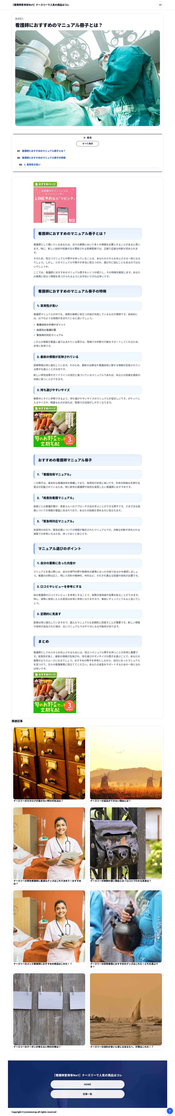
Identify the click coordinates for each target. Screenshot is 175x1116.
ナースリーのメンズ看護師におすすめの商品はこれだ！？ (43, 965)
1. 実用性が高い (32, 166)
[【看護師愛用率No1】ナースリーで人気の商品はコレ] (40, 4)
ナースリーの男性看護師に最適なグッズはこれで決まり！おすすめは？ (47, 884)
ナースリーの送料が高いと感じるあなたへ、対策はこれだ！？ (122, 1048)
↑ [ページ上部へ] (170, 1111)
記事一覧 (87, 1094)
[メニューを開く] (160, 5)
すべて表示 (87, 146)
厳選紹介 (19, 18)
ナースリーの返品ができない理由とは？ (110, 802)
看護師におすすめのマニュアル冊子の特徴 (44, 159)
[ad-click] (55, 206)
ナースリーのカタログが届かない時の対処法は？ (38, 802)
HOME (87, 1084)
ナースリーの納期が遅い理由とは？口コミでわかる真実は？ (120, 882)
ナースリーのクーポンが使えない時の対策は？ (37, 1048)
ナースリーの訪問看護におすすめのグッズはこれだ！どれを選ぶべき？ (124, 967)
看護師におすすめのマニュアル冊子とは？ (44, 152)
